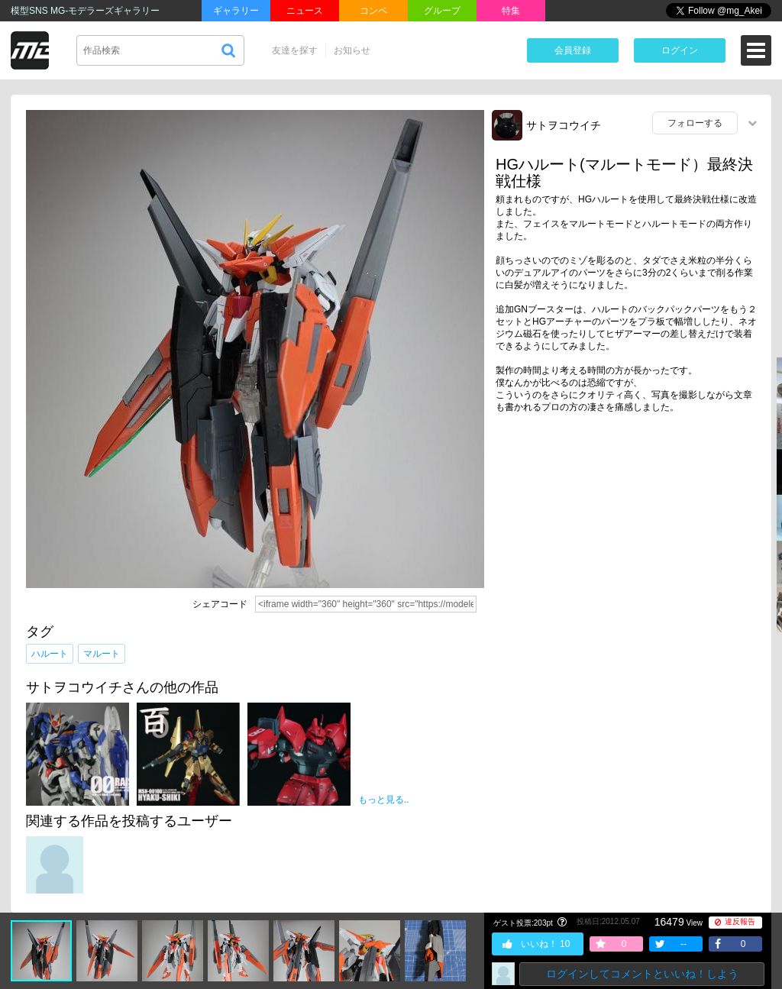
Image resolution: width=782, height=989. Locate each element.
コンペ (373, 10)
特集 (511, 10)
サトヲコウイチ (563, 125)
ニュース (304, 10)
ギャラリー (236, 10)
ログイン (679, 50)
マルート (101, 653)
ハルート (49, 653)
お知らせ (352, 50)
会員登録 (572, 50)
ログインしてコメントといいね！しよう (642, 974)
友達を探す (295, 50)
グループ (442, 10)
